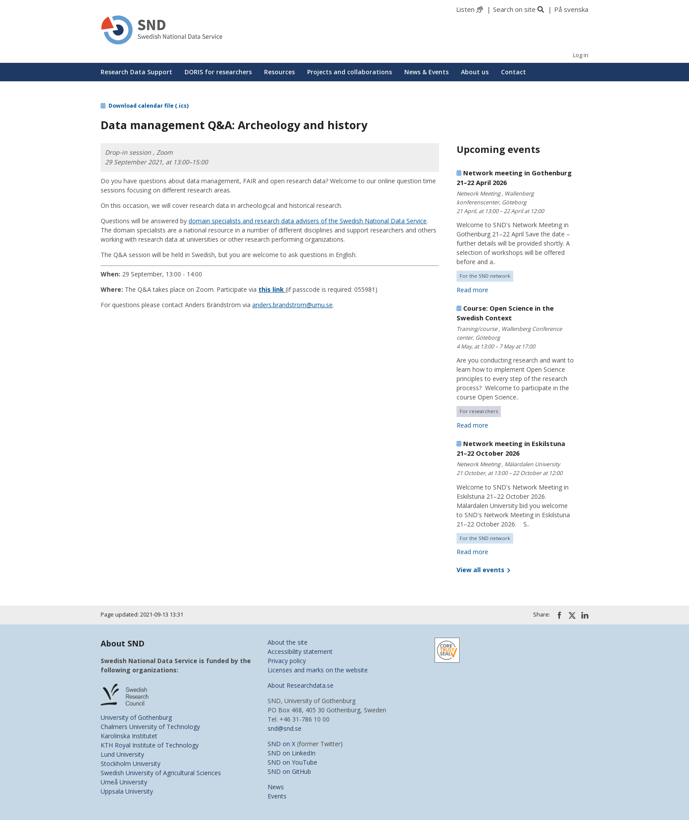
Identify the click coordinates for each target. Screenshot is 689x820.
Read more (472, 290)
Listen (465, 9)
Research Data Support (136, 72)
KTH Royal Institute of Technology (150, 745)
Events (277, 796)
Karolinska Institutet (129, 736)
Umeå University (124, 782)
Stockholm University (130, 763)
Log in (580, 55)
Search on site (514, 9)
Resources (279, 72)
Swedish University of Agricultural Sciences (161, 773)
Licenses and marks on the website (318, 670)
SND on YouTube (292, 762)
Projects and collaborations (349, 72)
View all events (483, 570)
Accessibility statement (300, 651)
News (276, 787)
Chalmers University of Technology (150, 726)
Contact (513, 72)
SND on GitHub (289, 771)
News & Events (426, 72)
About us (475, 72)
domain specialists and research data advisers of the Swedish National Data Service (308, 221)
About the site (288, 642)
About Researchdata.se (301, 685)
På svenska (571, 9)
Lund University (122, 754)
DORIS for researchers (218, 72)
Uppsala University (127, 791)
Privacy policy (287, 661)
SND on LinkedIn (291, 753)
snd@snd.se (284, 728)
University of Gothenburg (136, 717)
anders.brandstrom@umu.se (292, 305)
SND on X (281, 744)
